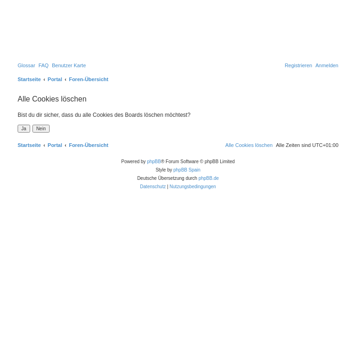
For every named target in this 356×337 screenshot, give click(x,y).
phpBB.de (208, 178)
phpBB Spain (186, 169)
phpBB (154, 161)
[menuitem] (26, 65)
